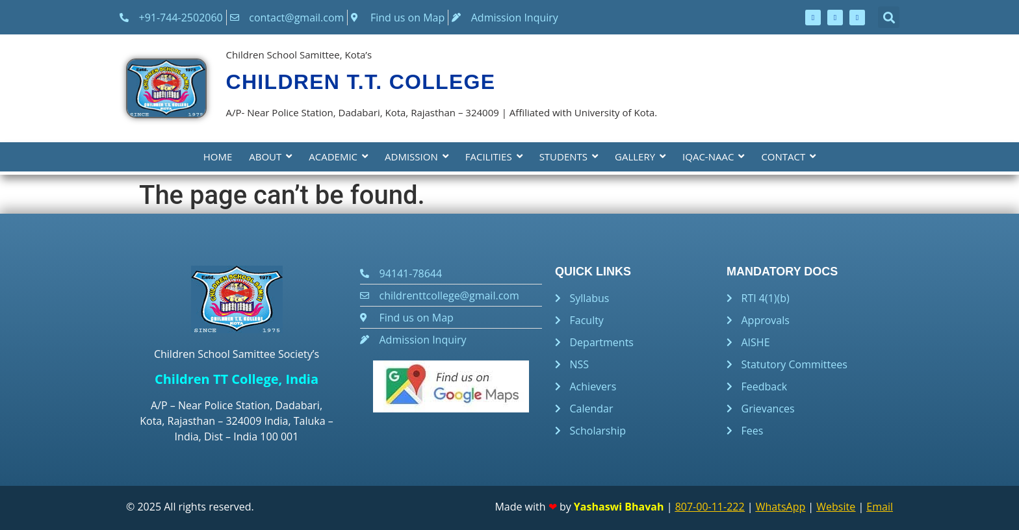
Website (835, 506)
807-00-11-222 (710, 506)
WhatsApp (781, 506)
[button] (888, 17)
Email (879, 506)
